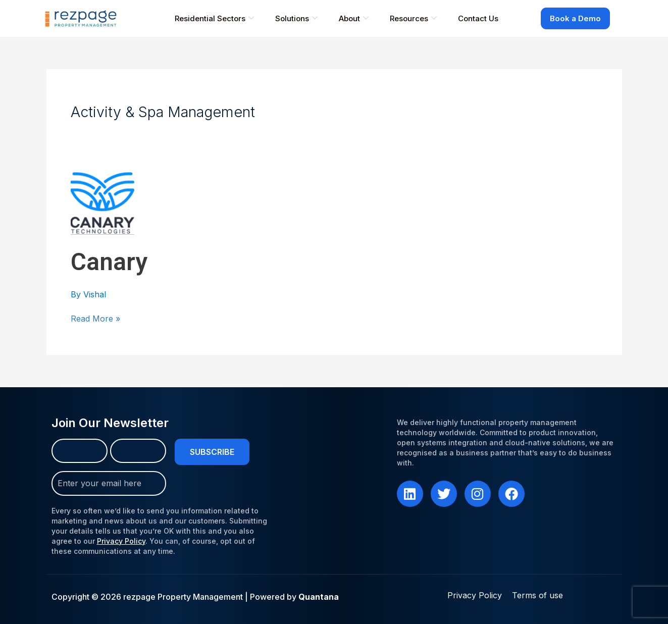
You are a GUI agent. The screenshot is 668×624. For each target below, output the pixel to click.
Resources (413, 18)
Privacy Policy (121, 535)
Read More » (95, 318)
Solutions (296, 18)
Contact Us (478, 18)
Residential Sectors (214, 18)
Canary (109, 261)
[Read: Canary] (102, 202)
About (354, 18)
